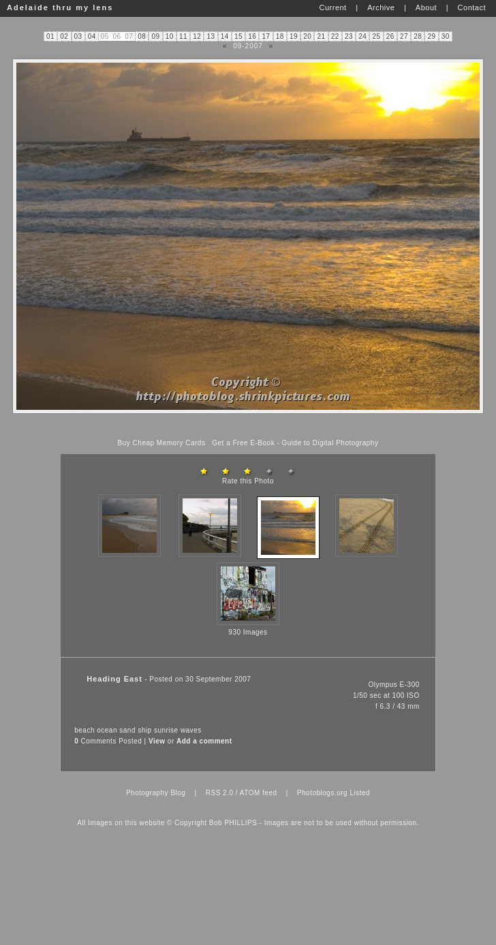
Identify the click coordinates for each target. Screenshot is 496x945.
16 (252, 36)
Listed (360, 793)
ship (144, 730)
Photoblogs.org (322, 793)
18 (280, 36)
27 (404, 36)
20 (307, 36)
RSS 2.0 (220, 793)
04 (92, 36)
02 (64, 36)
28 (418, 36)
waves (191, 730)
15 (238, 36)
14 (225, 36)
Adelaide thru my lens (60, 7)
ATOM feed (258, 793)
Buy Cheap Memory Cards (162, 443)
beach (84, 730)
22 (335, 36)
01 (50, 36)
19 (294, 36)
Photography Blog (156, 793)
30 (445, 36)
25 (377, 36)
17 (266, 36)
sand (127, 730)
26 (390, 36)
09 (156, 36)
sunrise (166, 730)
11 (183, 36)
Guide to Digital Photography (330, 443)
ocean (107, 730)
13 (211, 36)
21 (321, 36)
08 (142, 36)
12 (197, 36)
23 (349, 36)
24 (362, 36)
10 (170, 36)
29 (432, 36)
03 (78, 36)
